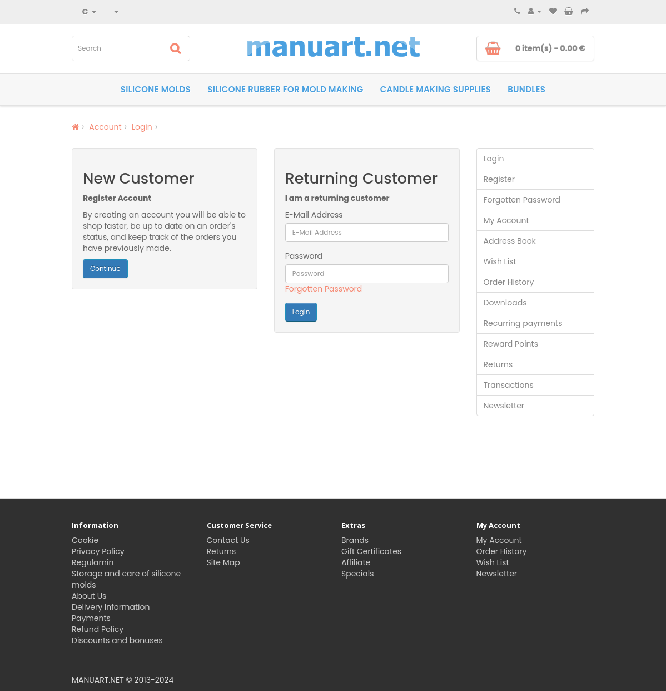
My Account (506, 220)
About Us (89, 595)
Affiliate (355, 562)
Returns (498, 364)
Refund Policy (97, 629)
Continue (105, 268)
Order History (509, 282)
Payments (91, 618)
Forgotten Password (323, 288)
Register (499, 179)
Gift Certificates (371, 551)
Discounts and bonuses (117, 640)
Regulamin (92, 562)
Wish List (500, 261)
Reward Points (511, 343)
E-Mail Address (314, 214)
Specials (357, 573)
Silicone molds (156, 89)
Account (105, 126)
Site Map (223, 562)
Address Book (510, 240)
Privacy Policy (98, 551)
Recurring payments (523, 323)
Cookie (85, 540)
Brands (355, 540)
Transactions (509, 385)
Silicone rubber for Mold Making (285, 89)
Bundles (526, 89)
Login (142, 126)
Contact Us (228, 540)
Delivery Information (111, 607)
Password (303, 255)
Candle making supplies (435, 89)
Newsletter (504, 405)
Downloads (505, 302)
